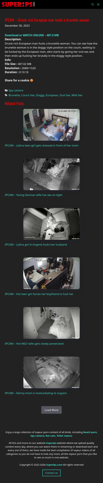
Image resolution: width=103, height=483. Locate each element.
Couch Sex (28, 95)
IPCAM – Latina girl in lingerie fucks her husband (36, 244)
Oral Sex (65, 95)
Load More (51, 410)
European (52, 95)
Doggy (40, 95)
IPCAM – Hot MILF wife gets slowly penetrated (34, 343)
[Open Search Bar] (92, 4)
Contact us (51, 473)
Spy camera (16, 90)
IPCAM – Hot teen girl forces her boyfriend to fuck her (39, 294)
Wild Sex (77, 95)
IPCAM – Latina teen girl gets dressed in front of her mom (41, 145)
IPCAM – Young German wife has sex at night (33, 195)
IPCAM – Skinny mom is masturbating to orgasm (36, 393)
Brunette (14, 95)
